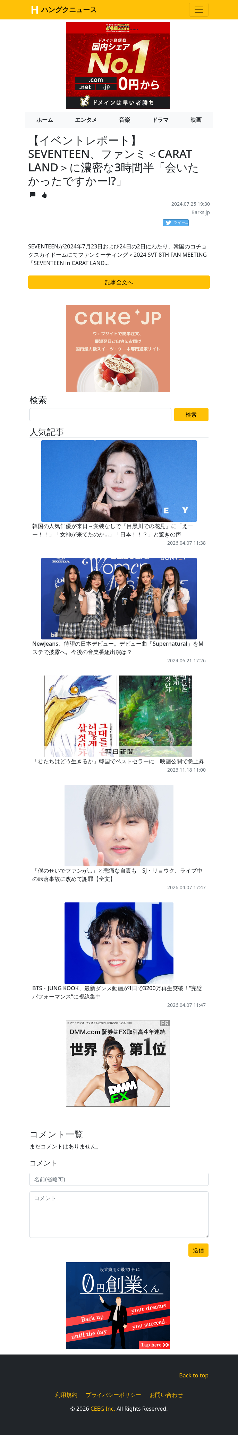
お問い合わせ (166, 1395)
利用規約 (66, 1395)
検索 (191, 414)
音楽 (124, 120)
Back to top (194, 1375)
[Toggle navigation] (199, 10)
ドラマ (160, 120)
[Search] (100, 414)
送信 (198, 1250)
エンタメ (86, 120)
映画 (196, 120)
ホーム (44, 120)
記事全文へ (119, 282)
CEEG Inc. (103, 1408)
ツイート (177, 222)
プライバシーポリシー (113, 1395)
